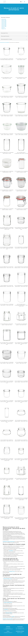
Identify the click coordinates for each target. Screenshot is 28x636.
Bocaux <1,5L (4, 28)
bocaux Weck (11, 550)
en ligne (13, 616)
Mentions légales (20, 632)
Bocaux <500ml (4, 25)
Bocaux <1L (3, 27)
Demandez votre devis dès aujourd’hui (8, 541)
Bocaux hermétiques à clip (7, 578)
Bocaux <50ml (4, 19)
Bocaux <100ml (4, 20)
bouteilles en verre (12, 571)
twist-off (8, 602)
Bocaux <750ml (4, 26)
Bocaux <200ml (4, 21)
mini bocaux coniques (8, 612)
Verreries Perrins (2, 42)
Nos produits (7, 42)
